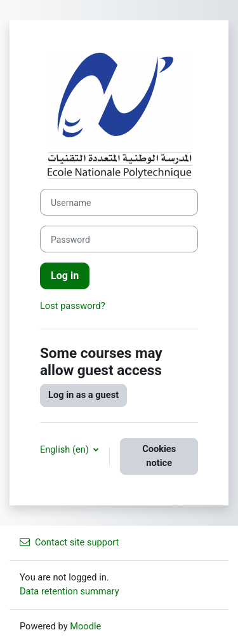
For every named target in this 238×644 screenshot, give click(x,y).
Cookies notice (159, 456)
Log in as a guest (83, 395)
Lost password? (72, 306)
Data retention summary (69, 591)
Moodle (85, 626)
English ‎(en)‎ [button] (65, 449)
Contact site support (69, 542)
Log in (65, 276)
